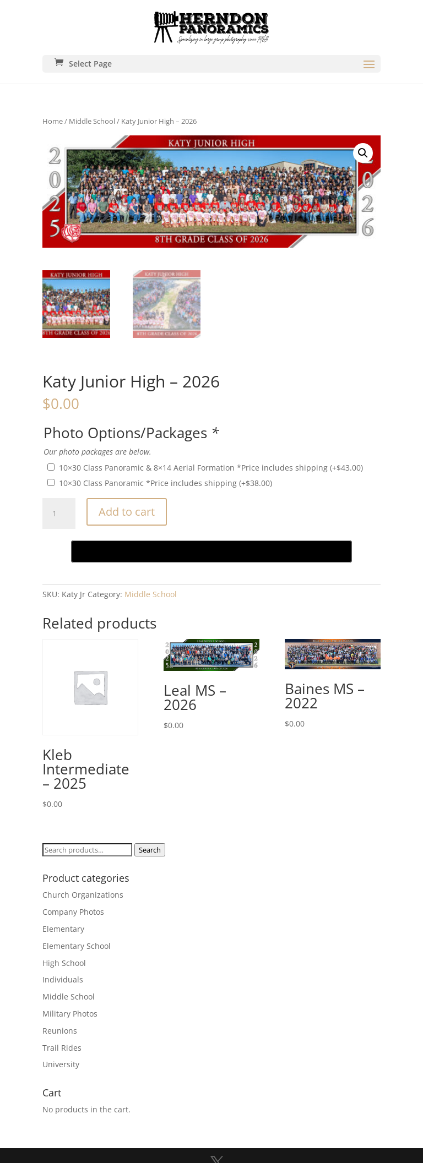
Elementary (63, 929)
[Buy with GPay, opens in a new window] (211, 551)
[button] (363, 153)
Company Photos (73, 912)
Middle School (92, 121)
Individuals (62, 979)
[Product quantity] (58, 513)
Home (52, 121)
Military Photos (69, 1013)
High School (64, 963)
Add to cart (127, 511)
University (60, 1064)
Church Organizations (82, 894)
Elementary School (76, 946)
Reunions (59, 1030)
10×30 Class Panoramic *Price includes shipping (165, 483)
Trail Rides (62, 1047)
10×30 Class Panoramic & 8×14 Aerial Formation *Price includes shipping (211, 467)
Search (150, 850)
